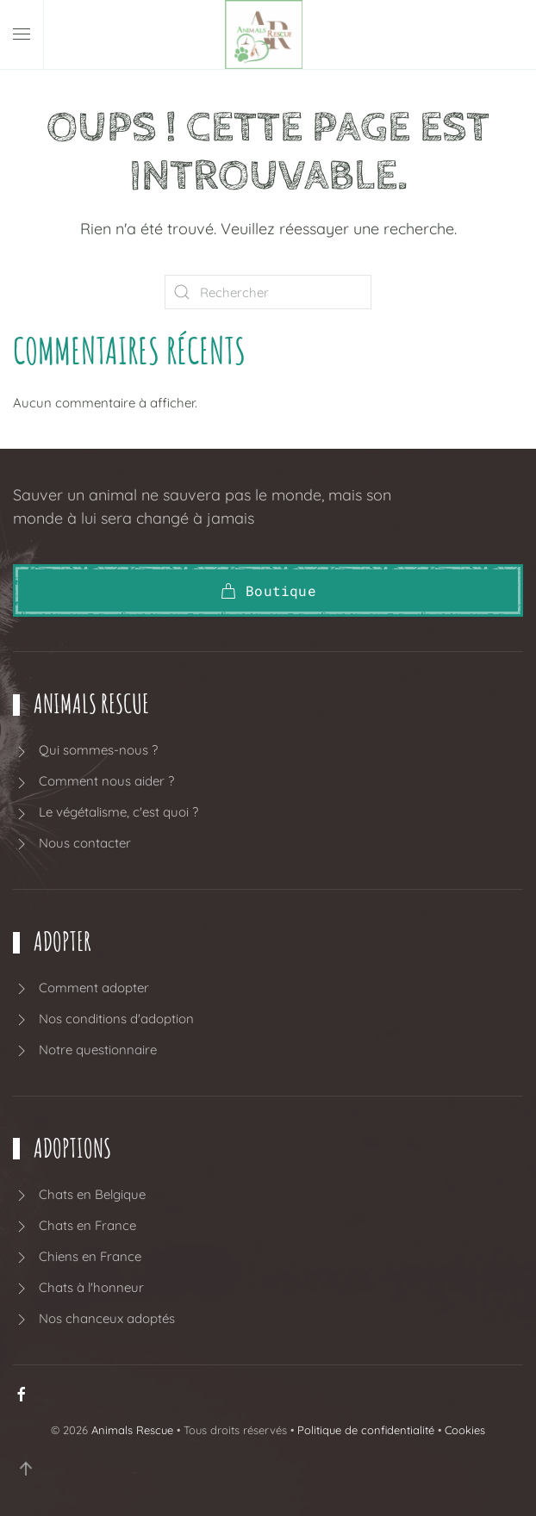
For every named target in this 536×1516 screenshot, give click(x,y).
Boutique (268, 590)
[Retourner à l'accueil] (268, 34)
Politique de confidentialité (365, 1430)
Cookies (465, 1430)
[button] (21, 34)
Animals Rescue (132, 1430)
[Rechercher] (268, 292)
